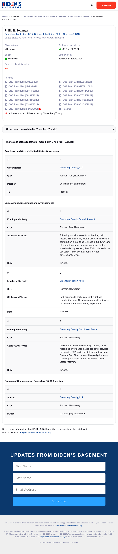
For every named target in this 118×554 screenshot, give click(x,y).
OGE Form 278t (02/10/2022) (78, 104)
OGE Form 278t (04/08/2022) (78, 100)
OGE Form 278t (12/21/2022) (77, 82)
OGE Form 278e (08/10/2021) (25, 109)
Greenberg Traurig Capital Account (78, 219)
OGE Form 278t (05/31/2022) (24, 100)
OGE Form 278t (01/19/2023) (23, 82)
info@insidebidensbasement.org (35, 432)
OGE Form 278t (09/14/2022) (24, 91)
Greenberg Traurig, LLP (72, 167)
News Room (106, 5)
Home (5, 16)
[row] (59, 175)
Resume (67, 109)
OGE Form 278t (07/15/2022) (78, 95)
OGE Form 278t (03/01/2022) (24, 104)
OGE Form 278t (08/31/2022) (24, 95)
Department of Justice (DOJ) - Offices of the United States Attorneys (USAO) (56, 16)
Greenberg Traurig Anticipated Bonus (79, 329)
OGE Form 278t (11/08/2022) (78, 86)
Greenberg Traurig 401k (72, 281)
